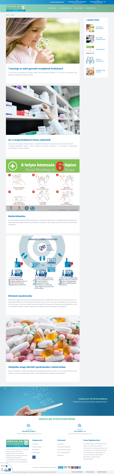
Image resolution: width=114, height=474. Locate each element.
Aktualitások (35, 449)
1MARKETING (53, 472)
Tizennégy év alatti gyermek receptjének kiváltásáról (35, 68)
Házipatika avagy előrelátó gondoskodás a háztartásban (37, 367)
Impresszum (60, 444)
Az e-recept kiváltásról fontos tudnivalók (29, 140)
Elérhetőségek (36, 452)
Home (7, 15)
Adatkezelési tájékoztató (63, 447)
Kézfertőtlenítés (16, 216)
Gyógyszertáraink (36, 447)
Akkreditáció (60, 455)
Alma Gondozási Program (64, 449)
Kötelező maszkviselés (20, 296)
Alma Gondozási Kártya (63, 452)
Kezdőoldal (35, 444)
